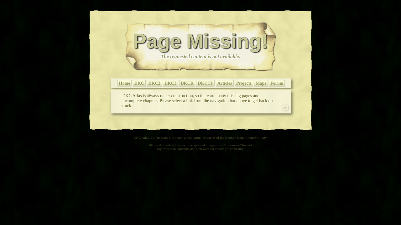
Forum (276, 83)
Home (124, 83)
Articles (224, 83)
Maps (261, 83)
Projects (244, 83)
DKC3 (170, 83)
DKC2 (154, 83)
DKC (139, 83)
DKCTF (205, 83)
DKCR (187, 83)
